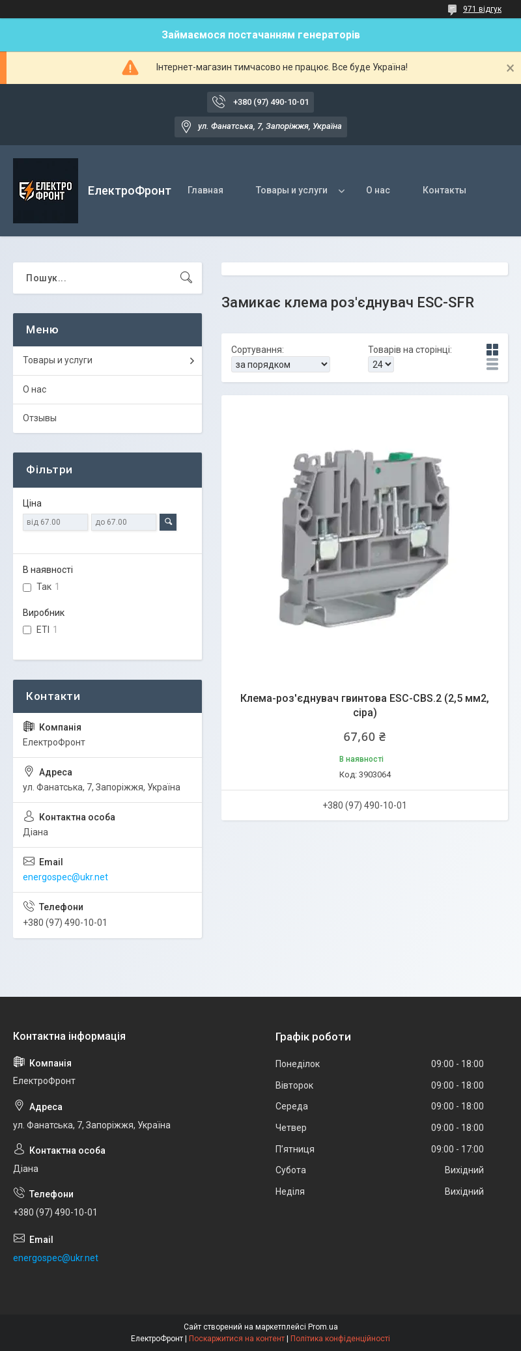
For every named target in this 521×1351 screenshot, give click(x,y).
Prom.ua (323, 1326)
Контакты (444, 190)
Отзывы (40, 418)
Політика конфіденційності (340, 1338)
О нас (378, 190)
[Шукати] (186, 278)
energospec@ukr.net (65, 877)
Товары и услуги (292, 190)
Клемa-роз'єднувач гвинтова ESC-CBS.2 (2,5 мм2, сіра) (364, 705)
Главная (205, 190)
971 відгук (482, 9)
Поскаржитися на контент (237, 1338)
